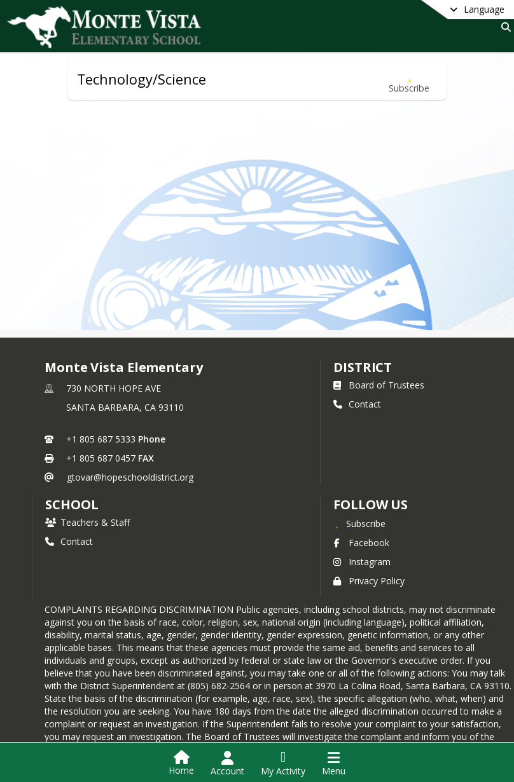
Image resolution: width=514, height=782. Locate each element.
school (71, 504)
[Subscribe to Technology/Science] (409, 79)
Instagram (362, 562)
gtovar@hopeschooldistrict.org (130, 477)
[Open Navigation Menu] (333, 763)
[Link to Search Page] (503, 27)
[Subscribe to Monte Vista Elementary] (359, 523)
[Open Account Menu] (227, 763)
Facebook (361, 543)
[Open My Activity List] (283, 763)
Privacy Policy (369, 581)
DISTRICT (362, 367)
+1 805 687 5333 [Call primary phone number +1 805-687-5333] (100, 439)
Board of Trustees (378, 385)
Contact (357, 404)
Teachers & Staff (87, 522)
